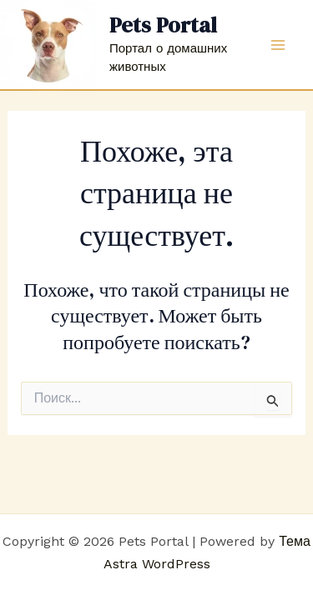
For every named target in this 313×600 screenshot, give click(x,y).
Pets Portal (163, 25)
